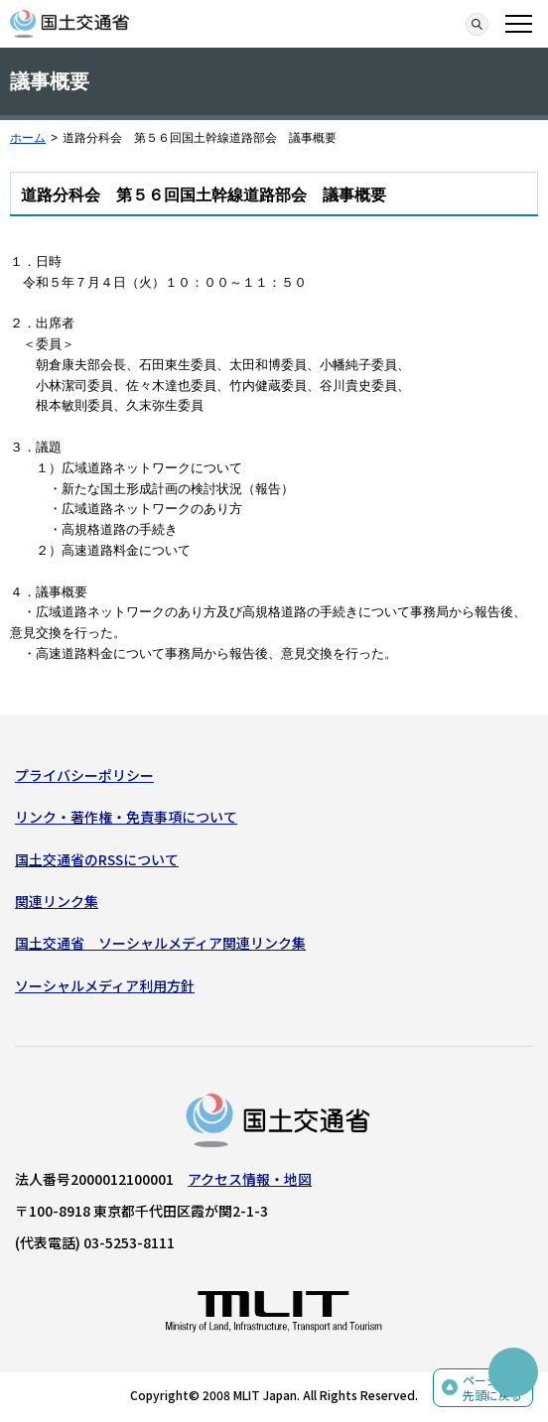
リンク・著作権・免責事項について (126, 817)
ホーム (28, 138)
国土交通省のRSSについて (97, 859)
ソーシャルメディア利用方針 (105, 985)
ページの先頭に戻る (492, 1387)
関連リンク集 (56, 901)
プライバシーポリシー (84, 775)
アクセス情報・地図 (250, 1179)
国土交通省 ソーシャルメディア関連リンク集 (160, 943)
